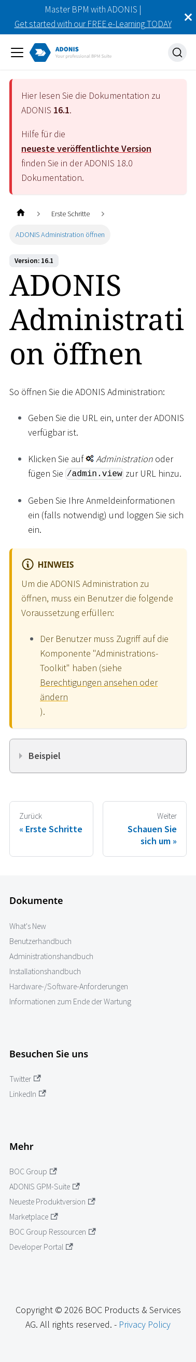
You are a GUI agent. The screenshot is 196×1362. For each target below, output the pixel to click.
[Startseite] (20, 214)
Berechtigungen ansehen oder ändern (99, 689)
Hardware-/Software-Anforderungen (68, 986)
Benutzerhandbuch (40, 941)
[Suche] (177, 52)
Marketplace (33, 1217)
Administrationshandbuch (51, 956)
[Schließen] (188, 17)
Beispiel (45, 756)
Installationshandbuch (45, 971)
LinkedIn (27, 1094)
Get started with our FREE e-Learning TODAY (93, 24)
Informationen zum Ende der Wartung (70, 1001)
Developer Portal (41, 1247)
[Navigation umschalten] (17, 52)
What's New (27, 926)
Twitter (25, 1079)
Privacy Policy (145, 1324)
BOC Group (33, 1171)
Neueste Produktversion (52, 1202)
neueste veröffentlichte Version (86, 148)
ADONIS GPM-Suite (44, 1186)
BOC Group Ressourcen (52, 1232)
